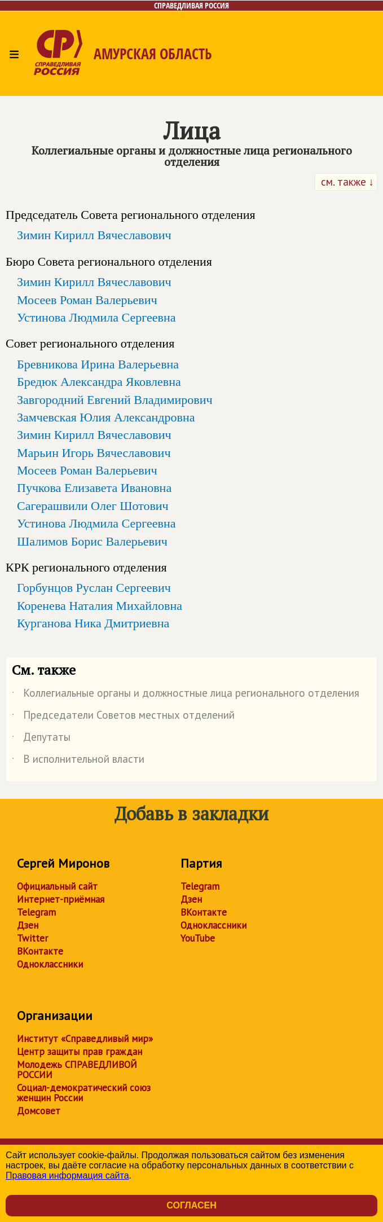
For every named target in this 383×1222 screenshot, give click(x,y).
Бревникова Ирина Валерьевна (98, 364)
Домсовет (38, 1111)
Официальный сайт (57, 886)
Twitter (32, 938)
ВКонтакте (40, 951)
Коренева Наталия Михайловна (99, 606)
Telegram (36, 912)
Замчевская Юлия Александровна (106, 417)
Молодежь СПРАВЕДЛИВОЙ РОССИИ (77, 1070)
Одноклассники (50, 964)
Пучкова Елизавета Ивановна (94, 488)
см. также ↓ (346, 181)
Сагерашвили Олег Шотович (93, 506)
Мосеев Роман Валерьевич (87, 300)
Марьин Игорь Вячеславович (93, 453)
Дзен (27, 925)
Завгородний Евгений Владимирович (114, 400)
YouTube (198, 938)
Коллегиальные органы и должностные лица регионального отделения (185, 695)
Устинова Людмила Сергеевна (96, 317)
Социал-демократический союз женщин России (84, 1093)
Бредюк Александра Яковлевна (99, 382)
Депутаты (41, 739)
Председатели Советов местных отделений (123, 717)
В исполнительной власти (78, 761)
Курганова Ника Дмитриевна (93, 623)
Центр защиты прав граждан (79, 1052)
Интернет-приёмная (60, 899)
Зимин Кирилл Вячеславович (94, 235)
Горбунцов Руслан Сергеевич (94, 588)
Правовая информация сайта (67, 1175)
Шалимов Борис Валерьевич (92, 541)
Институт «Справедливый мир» (85, 1039)
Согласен (191, 1205)
